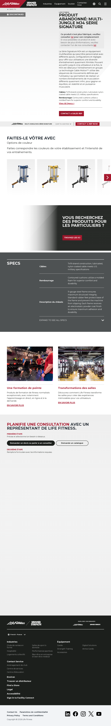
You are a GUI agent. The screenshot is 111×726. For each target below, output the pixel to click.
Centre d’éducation (15, 672)
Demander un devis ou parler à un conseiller (31, 443)
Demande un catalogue (72, 443)
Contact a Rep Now (87, 124)
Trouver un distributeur (19, 681)
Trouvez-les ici (72, 238)
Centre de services (15, 669)
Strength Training (65, 649)
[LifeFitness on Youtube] (98, 714)
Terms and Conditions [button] (33, 716)
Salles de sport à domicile (39, 646)
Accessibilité (13, 694)
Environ (11, 677)
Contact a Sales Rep (71, 114)
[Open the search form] (100, 4)
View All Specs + (66, 103)
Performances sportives (42, 651)
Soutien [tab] (71, 4)
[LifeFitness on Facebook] (75, 714)
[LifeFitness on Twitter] (91, 714)
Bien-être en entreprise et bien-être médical (42, 655)
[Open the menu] (105, 4)
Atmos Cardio (88, 649)
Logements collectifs (16, 654)
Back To (11, 9)
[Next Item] (107, 177)
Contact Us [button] (12, 712)
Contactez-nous (82, 4)
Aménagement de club (17, 665)
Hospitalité (11, 651)
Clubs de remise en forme (15, 646)
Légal (10, 689)
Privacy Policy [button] (13, 716)
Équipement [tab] (59, 4)
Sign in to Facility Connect (20, 698)
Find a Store (13, 685)
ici (72, 37)
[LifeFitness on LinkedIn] (67, 714)
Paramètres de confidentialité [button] (34, 712)
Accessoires (62, 652)
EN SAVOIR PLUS (15, 405)
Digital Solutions (89, 645)
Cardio (60, 645)
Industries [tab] (47, 4)
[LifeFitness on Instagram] (83, 714)
